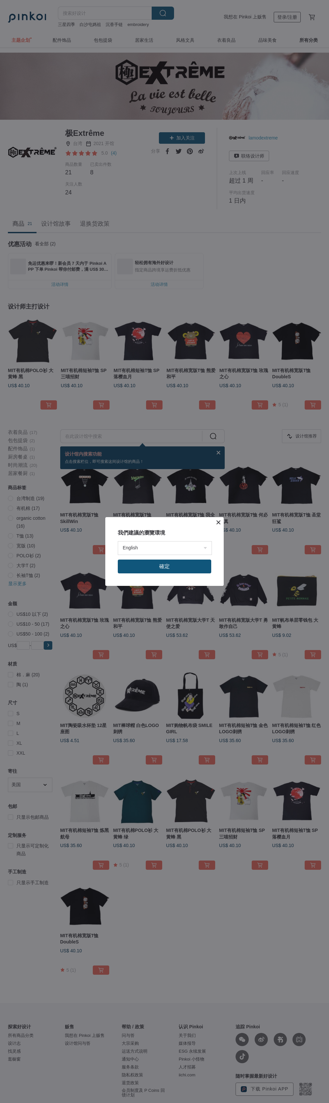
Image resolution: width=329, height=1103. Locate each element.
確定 (164, 566)
